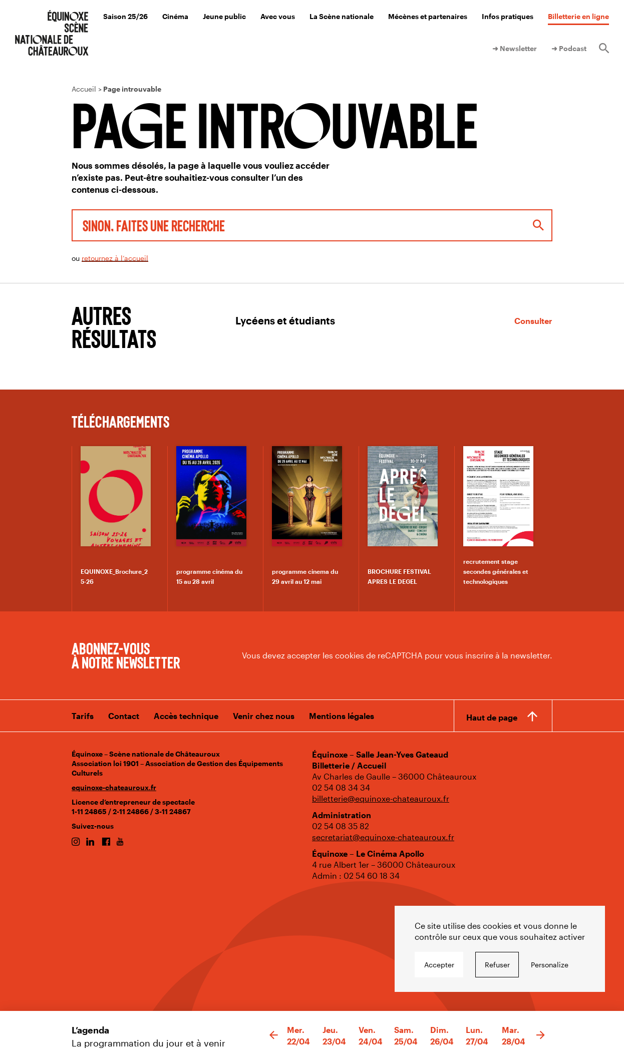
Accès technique (186, 716)
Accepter (439, 964)
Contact (123, 716)
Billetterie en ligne (578, 16)
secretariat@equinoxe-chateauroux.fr (383, 837)
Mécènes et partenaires (427, 16)
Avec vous (277, 16)
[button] (273, 1035)
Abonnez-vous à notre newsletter (126, 654)
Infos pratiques (507, 16)
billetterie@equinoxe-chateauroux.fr (380, 798)
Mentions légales (341, 716)
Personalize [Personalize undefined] (549, 964)
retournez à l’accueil (115, 258)
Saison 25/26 (125, 16)
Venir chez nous (263, 716)
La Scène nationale (341, 16)
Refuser (497, 964)
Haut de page (491, 717)
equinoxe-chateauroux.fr (114, 787)
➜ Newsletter (514, 48)
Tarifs (83, 716)
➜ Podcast (568, 48)
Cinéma (175, 16)
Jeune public (224, 16)
